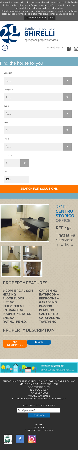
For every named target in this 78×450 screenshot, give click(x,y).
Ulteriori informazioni (35, 17)
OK (51, 17)
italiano (50, 48)
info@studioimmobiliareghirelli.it (43, 398)
